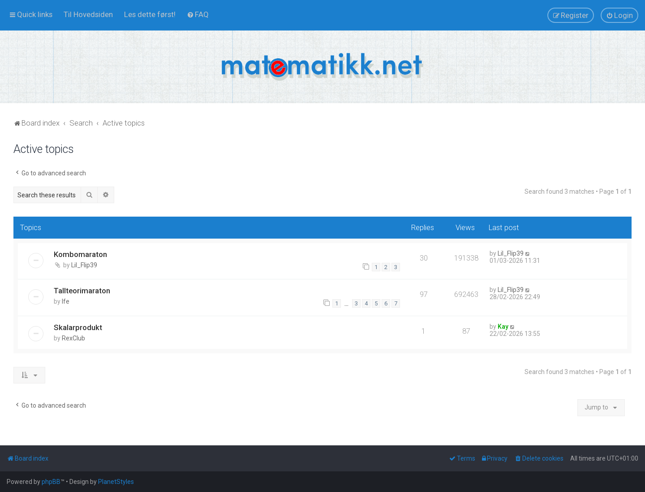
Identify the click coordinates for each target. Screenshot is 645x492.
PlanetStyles (116, 481)
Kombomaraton (80, 254)
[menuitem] (88, 14)
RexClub (73, 338)
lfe (65, 301)
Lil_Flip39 (84, 265)
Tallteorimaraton (82, 290)
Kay (503, 326)
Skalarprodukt (78, 327)
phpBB (51, 481)
